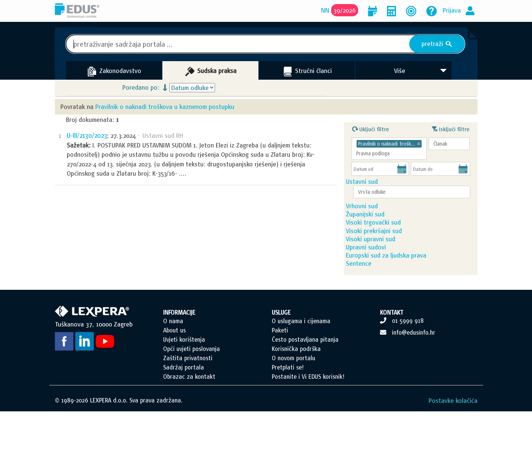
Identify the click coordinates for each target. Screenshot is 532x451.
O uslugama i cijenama (301, 360)
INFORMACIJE (179, 352)
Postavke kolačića (453, 440)
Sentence (372, 300)
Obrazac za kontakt (189, 416)
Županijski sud (379, 224)
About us (174, 370)
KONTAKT (391, 352)
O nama (173, 360)
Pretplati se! (288, 407)
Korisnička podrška (296, 388)
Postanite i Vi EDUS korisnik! (308, 416)
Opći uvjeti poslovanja (191, 388)
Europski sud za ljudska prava (400, 287)
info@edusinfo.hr (413, 372)
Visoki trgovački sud (387, 237)
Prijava (452, 10)
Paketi (280, 370)
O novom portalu (293, 397)
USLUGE (281, 352)
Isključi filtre (450, 128)
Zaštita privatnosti (187, 397)
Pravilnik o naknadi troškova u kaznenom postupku (164, 106)
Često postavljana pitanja (305, 379)
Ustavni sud (375, 183)
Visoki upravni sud (384, 262)
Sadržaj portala (183, 407)
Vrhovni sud (375, 212)
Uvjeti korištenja (184, 379)
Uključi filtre (370, 128)
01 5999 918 (408, 360)
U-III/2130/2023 (87, 135)
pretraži (437, 44)
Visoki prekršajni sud (388, 249)
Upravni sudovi (380, 275)
